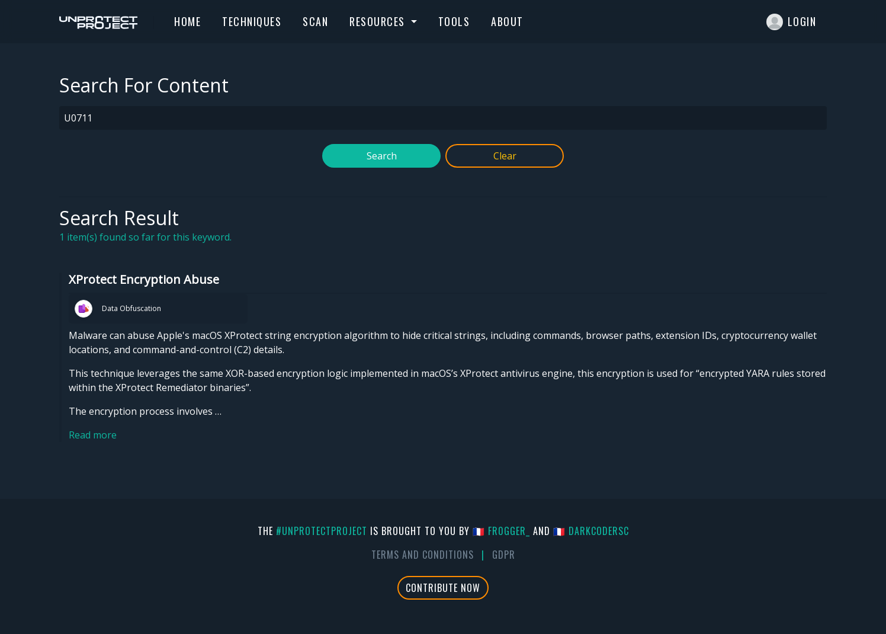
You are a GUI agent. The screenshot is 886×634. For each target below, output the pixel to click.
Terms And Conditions (422, 554)
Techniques (251, 21)
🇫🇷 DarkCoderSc (591, 531)
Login (791, 22)
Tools (454, 21)
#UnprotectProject (321, 531)
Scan (315, 21)
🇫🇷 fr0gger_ (501, 531)
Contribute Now (443, 588)
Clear (504, 155)
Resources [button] (378, 21)
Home (187, 21)
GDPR (503, 554)
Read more (93, 434)
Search (382, 155)
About (507, 21)
